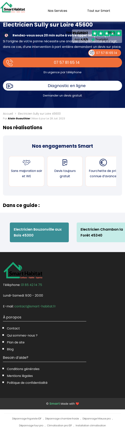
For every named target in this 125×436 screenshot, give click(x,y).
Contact (13, 328)
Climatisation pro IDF (59, 425)
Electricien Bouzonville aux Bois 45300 (38, 232)
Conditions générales (23, 369)
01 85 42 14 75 (31, 285)
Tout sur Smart (98, 10)
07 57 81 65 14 (67, 62)
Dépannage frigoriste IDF (26, 418)
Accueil (8, 114)
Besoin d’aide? (77, 32)
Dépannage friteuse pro (97, 418)
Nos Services (57, 10)
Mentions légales (20, 376)
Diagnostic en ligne (67, 85)
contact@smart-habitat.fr (35, 306)
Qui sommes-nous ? (22, 335)
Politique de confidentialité (27, 382)
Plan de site (16, 342)
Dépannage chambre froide (62, 418)
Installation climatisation (91, 425)
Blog (111, 32)
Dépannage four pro (31, 425)
